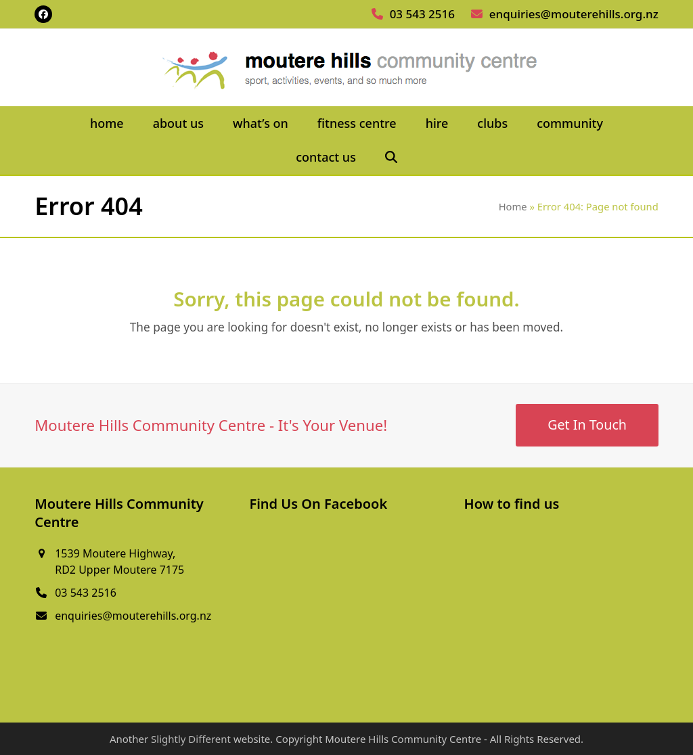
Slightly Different (191, 739)
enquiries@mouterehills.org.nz (573, 14)
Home (513, 206)
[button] (391, 158)
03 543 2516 (422, 14)
